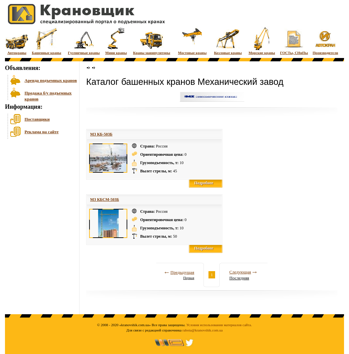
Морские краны (262, 41)
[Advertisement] (38, 192)
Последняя (239, 277)
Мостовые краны (192, 41)
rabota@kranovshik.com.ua (203, 330)
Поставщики (37, 119)
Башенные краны (46, 41)
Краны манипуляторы (151, 41)
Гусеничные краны (84, 41)
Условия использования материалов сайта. (219, 325)
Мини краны (116, 41)
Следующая (240, 271)
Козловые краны (228, 41)
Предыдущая (182, 272)
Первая (188, 278)
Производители (325, 41)
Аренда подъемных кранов (51, 80)
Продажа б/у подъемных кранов (48, 95)
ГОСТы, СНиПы (294, 41)
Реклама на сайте (42, 131)
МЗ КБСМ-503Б (104, 199)
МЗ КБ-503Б (101, 134)
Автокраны (17, 41)
